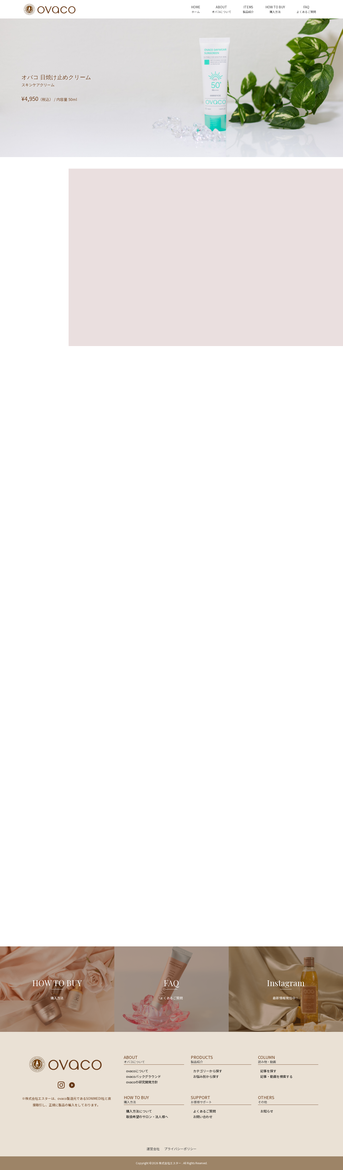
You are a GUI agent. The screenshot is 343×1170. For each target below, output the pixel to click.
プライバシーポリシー (180, 1148)
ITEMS (248, 7)
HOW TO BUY (275, 7)
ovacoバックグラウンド (143, 1076)
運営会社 (153, 1148)
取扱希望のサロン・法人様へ (147, 1116)
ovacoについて (137, 1071)
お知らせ (266, 1111)
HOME (195, 7)
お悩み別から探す (206, 1076)
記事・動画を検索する (276, 1076)
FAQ (306, 7)
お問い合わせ (202, 1116)
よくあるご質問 (204, 1111)
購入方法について (139, 1111)
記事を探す (268, 1071)
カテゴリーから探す (207, 1071)
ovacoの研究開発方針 (142, 1082)
